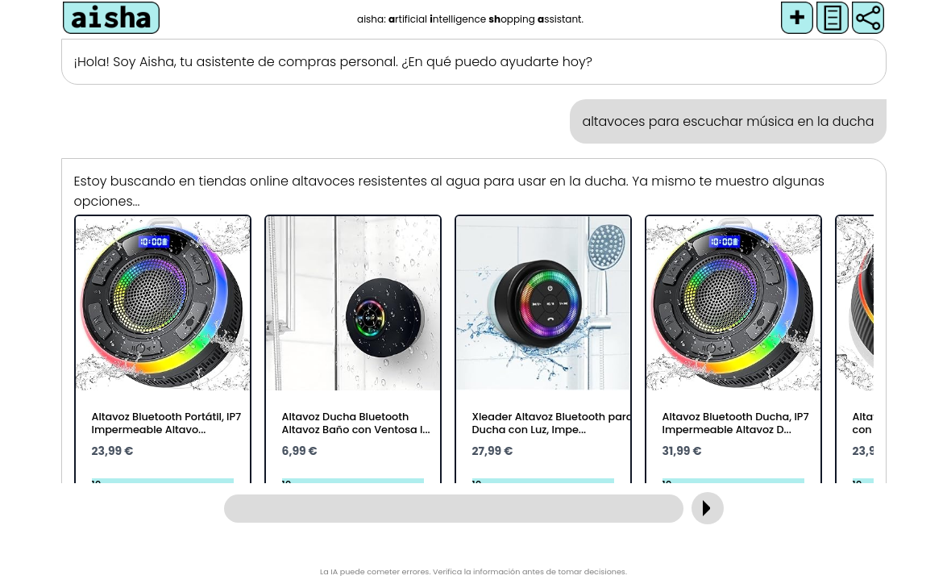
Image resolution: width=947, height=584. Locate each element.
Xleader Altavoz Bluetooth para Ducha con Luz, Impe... (552, 423)
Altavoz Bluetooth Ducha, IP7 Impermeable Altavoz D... (735, 423)
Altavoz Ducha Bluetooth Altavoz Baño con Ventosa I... (356, 423)
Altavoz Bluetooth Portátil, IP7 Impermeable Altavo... (167, 423)
